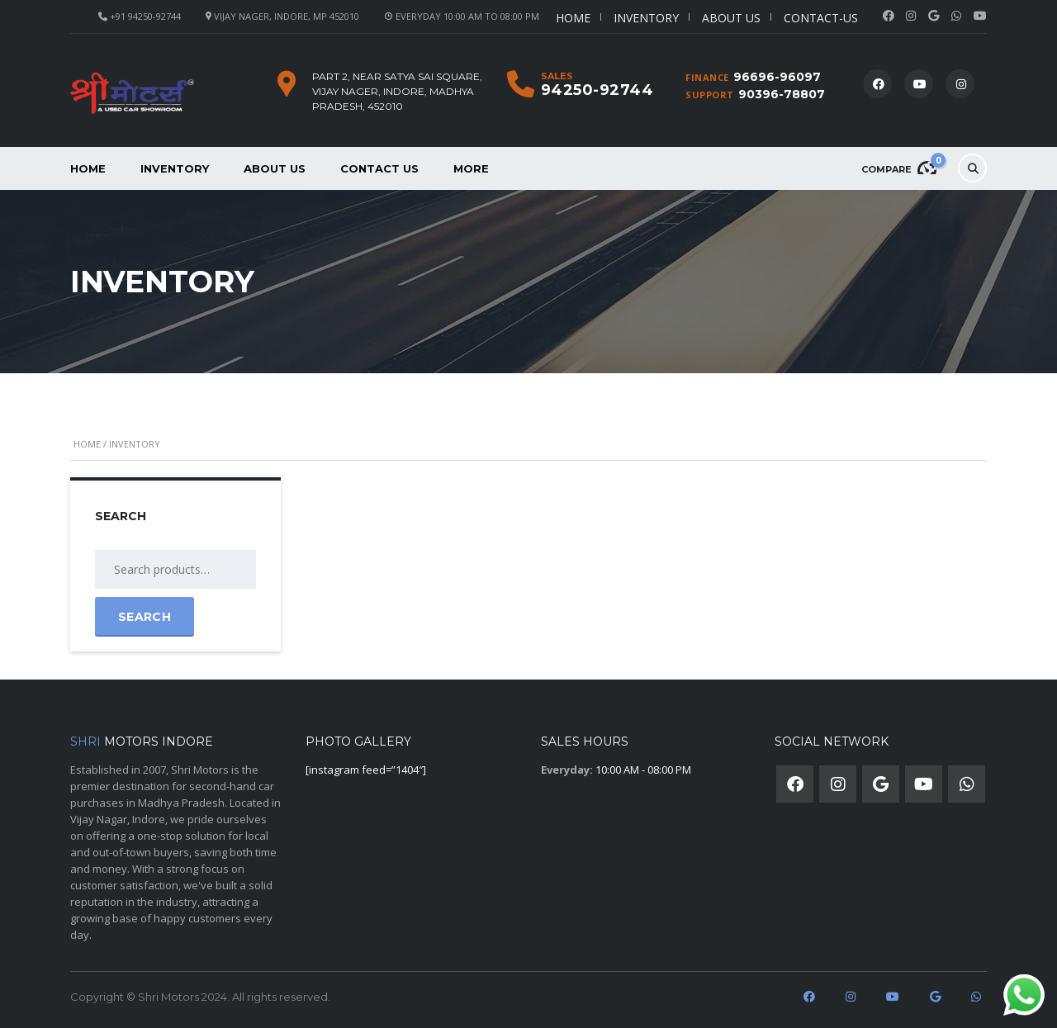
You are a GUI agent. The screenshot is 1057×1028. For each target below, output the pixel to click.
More (471, 168)
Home (573, 18)
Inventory (646, 18)
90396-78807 (781, 94)
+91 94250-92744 (145, 16)
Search (144, 616)
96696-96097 (777, 76)
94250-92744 (597, 90)
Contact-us (821, 18)
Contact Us (379, 168)
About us (731, 18)
